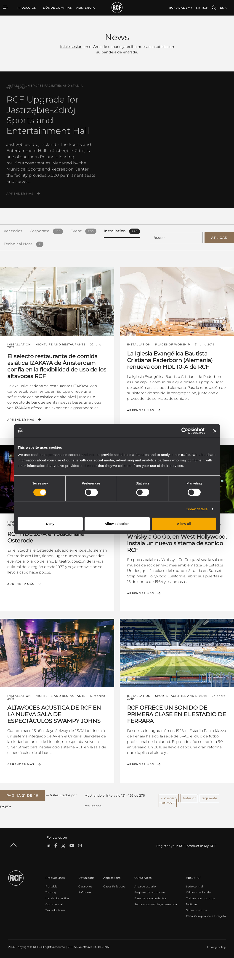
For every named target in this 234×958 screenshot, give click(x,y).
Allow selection (116, 524)
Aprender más (19, 193)
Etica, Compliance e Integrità (206, 915)
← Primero (169, 797)
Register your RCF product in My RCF (186, 845)
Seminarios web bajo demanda (155, 903)
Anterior (189, 797)
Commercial (54, 903)
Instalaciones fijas (57, 897)
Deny (50, 524)
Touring (50, 891)
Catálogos (85, 885)
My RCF (202, 7)
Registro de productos (149, 891)
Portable (51, 885)
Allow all (184, 524)
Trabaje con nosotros (200, 897)
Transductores (55, 909)
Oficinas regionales (199, 891)
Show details (197, 509)
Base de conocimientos (150, 897)
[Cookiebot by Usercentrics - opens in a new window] (185, 430)
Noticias (191, 903)
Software (84, 891)
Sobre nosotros (196, 909)
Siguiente (209, 797)
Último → (168, 802)
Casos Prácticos (114, 885)
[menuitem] (57, 8)
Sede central (194, 885)
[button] (22, 794)
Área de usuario (145, 885)
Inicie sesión (71, 47)
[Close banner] (214, 430)
